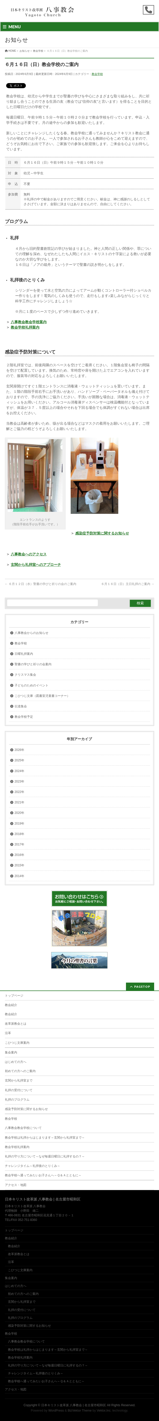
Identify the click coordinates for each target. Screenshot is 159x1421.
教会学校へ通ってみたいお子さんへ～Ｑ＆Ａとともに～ (43, 1175)
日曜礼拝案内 (24, 654)
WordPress (56, 1410)
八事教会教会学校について (23, 1128)
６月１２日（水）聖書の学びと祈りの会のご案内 (40, 584)
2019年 (20, 823)
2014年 (20, 876)
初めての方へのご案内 (20, 1071)
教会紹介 (11, 1005)
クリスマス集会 (25, 674)
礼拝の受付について (19, 1090)
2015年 (20, 865)
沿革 (8, 1033)
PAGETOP (142, 986)
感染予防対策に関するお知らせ (26, 1109)
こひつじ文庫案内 (17, 1043)
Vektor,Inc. (104, 1410)
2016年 (20, 855)
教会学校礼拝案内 (17, 1147)
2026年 (20, 750)
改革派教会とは (15, 1023)
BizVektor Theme (80, 1410)
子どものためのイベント (31, 685)
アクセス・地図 (15, 1185)
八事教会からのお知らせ (31, 633)
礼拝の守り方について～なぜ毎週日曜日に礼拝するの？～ (45, 1156)
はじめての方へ (15, 1062)
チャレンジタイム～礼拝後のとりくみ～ (32, 1166)
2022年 (20, 792)
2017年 (20, 844)
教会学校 (97, 73)
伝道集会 (21, 706)
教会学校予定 (24, 717)
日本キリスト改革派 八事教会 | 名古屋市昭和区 (73, 1405)
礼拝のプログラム (17, 1099)
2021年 (20, 802)
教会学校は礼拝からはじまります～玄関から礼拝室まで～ (45, 1137)
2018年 (20, 834)
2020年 (20, 813)
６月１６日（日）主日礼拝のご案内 (127, 584)
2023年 (20, 781)
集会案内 (11, 1052)
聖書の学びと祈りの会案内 (33, 664)
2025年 (20, 760)
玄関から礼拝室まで (19, 1080)
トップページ (14, 995)
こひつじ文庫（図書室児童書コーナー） (42, 696)
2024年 (20, 771)
